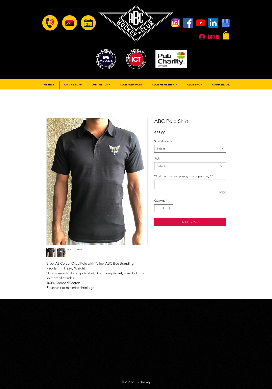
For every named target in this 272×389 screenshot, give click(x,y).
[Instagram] (175, 23)
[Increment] (169, 208)
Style (157, 158)
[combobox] (190, 149)
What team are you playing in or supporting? (183, 176)
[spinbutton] (163, 208)
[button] (225, 35)
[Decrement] (157, 208)
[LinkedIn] (213, 23)
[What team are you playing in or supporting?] (190, 184)
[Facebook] (188, 23)
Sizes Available (163, 141)
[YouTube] (200, 23)
